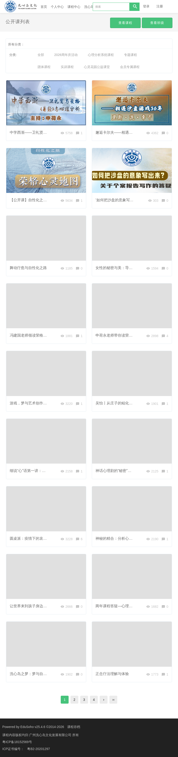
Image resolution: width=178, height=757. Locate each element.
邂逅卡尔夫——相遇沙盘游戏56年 (123, 132)
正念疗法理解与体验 (112, 674)
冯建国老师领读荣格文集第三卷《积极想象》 (47, 335)
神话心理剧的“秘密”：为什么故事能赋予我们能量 (135, 471)
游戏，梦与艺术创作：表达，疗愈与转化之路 (47, 403)
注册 (159, 6)
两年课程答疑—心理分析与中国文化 (125, 606)
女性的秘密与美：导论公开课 (119, 268)
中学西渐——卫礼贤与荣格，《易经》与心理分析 (50, 132)
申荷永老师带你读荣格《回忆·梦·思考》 (128, 335)
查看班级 (157, 23)
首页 (44, 7)
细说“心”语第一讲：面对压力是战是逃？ (42, 471)
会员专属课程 (130, 67)
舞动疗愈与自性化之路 (28, 268)
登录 (146, 6)
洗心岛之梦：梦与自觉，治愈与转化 (39, 674)
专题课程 (130, 55)
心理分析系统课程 (101, 55)
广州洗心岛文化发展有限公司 (50, 735)
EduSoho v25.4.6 (32, 727)
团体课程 (44, 67)
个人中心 (57, 7)
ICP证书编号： (13, 749)
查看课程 (125, 23)
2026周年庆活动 (66, 55)
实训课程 (67, 67)
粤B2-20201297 (38, 749)
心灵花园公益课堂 (97, 67)
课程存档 (73, 727)
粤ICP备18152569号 (17, 742)
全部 (41, 55)
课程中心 (73, 7)
